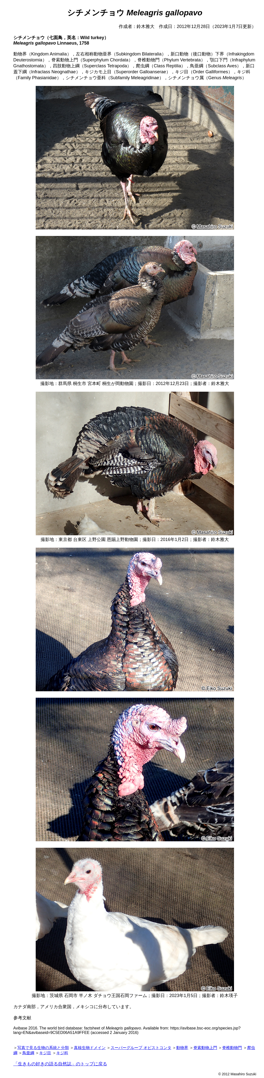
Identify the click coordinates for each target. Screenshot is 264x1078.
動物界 (182, 1048)
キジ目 (45, 1053)
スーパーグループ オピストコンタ (141, 1048)
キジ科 (62, 1053)
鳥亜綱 (28, 1053)
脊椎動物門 (232, 1048)
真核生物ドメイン (90, 1048)
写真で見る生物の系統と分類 (43, 1048)
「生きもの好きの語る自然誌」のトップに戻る (60, 1063)
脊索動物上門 (205, 1048)
